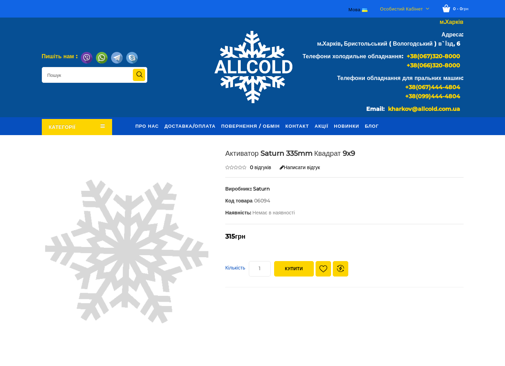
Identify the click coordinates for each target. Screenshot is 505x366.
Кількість (235, 268)
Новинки (346, 126)
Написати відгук (300, 167)
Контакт (297, 126)
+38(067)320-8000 (433, 56)
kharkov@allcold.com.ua (424, 109)
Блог (372, 126)
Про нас (147, 126)
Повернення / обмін (250, 126)
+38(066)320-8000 (433, 65)
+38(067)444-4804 (432, 87)
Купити (294, 268)
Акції (321, 126)
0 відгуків (260, 167)
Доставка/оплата (190, 126)
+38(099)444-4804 (432, 96)
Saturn (261, 189)
